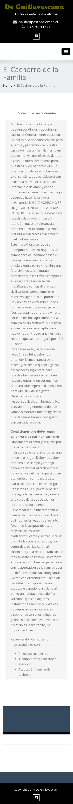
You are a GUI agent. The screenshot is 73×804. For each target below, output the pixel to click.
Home (7, 85)
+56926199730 (38, 27)
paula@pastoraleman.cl (38, 22)
